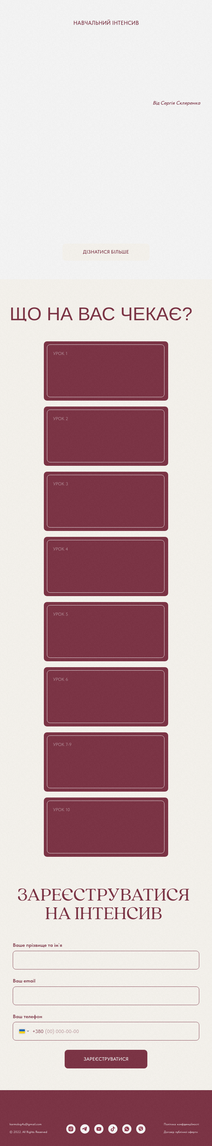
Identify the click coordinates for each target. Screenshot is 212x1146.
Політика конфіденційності (181, 1124)
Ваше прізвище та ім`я (37, 945)
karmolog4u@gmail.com (26, 1124)
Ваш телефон (27, 1016)
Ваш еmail (24, 981)
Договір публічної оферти (181, 1132)
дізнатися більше (106, 252)
